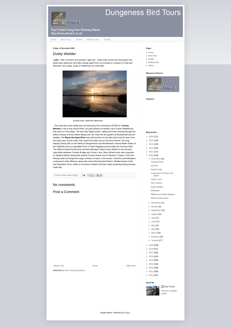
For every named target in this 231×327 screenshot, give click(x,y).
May (153, 225)
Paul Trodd (169, 287)
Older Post (131, 266)
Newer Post (59, 266)
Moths (79, 39)
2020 (151, 155)
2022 (151, 148)
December (156, 159)
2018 (151, 249)
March (154, 233)
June (153, 221)
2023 (151, 144)
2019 (151, 245)
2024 (151, 140)
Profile (107, 39)
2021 (151, 152)
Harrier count (156, 179)
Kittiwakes (155, 190)
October (155, 207)
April (153, 229)
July (153, 218)
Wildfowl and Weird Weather (163, 194)
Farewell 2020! (157, 162)
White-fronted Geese (160, 198)
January (155, 240)
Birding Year (93, 39)
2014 (151, 264)
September (156, 210)
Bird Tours (66, 39)
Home (53, 39)
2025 (151, 136)
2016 (151, 256)
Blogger (127, 313)
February (155, 237)
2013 (151, 268)
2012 (151, 271)
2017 (151, 252)
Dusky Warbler (157, 187)
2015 (151, 260)
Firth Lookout (156, 183)
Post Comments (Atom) (75, 270)
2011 (151, 275)
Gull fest (154, 166)
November (156, 203)
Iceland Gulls (156, 169)
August (154, 214)
